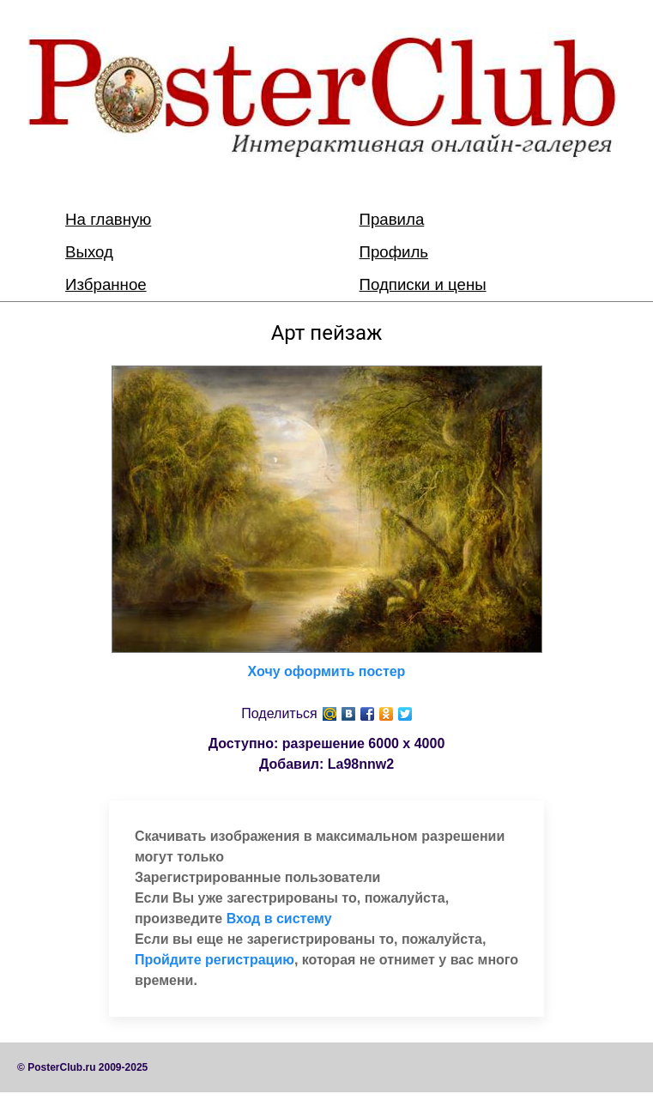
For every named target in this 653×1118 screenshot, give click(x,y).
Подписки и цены (423, 284)
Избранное (106, 284)
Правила (392, 219)
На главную (108, 219)
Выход (89, 252)
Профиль (394, 252)
